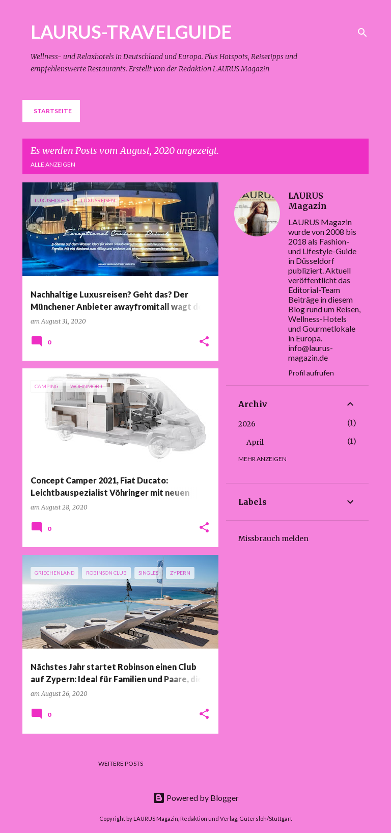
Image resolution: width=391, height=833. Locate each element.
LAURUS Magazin (307, 201)
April (255, 442)
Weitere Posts (120, 763)
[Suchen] (362, 32)
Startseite (53, 111)
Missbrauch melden (273, 538)
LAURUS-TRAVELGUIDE (131, 31)
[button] (204, 342)
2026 (247, 423)
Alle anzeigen (53, 164)
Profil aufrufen (311, 372)
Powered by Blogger (196, 797)
